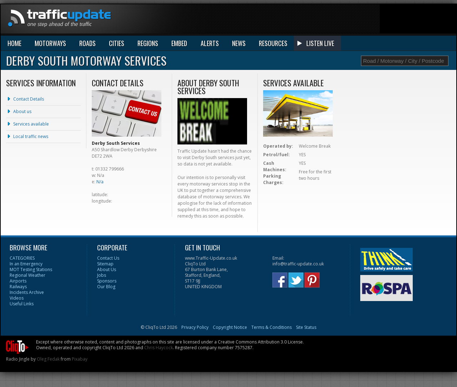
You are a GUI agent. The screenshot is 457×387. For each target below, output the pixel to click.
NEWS (239, 43)
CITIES (116, 43)
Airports (18, 281)
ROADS (87, 43)
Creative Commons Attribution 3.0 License (260, 342)
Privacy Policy (195, 327)
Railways (18, 287)
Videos (17, 298)
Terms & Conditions (271, 327)
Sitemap (105, 264)
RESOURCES (273, 43)
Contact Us (108, 258)
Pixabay (79, 359)
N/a (100, 182)
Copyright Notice (230, 327)
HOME (14, 43)
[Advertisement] (326, 20)
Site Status (306, 327)
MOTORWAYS (50, 43)
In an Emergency (26, 264)
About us (22, 111)
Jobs (101, 275)
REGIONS (147, 43)
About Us (106, 269)
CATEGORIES (22, 258)
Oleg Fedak (48, 359)
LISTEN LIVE (320, 43)
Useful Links (22, 304)
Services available (31, 124)
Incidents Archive (27, 292)
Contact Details (28, 99)
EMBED (179, 43)
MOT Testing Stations (31, 269)
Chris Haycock (158, 348)
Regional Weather (27, 275)
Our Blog (106, 287)
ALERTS (210, 43)
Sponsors (106, 281)
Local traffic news (30, 136)
